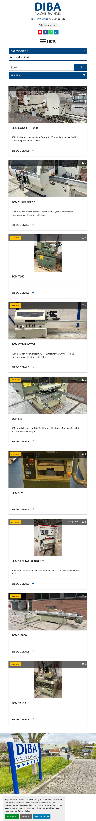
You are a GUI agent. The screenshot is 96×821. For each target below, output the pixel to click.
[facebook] (45, 32)
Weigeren (25, 816)
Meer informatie (41, 816)
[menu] (43, 41)
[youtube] (40, 32)
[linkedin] (56, 32)
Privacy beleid (24, 811)
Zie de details (20, 150)
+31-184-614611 (56, 19)
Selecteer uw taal (47, 25)
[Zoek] (41, 67)
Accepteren (12, 816)
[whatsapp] (50, 32)
